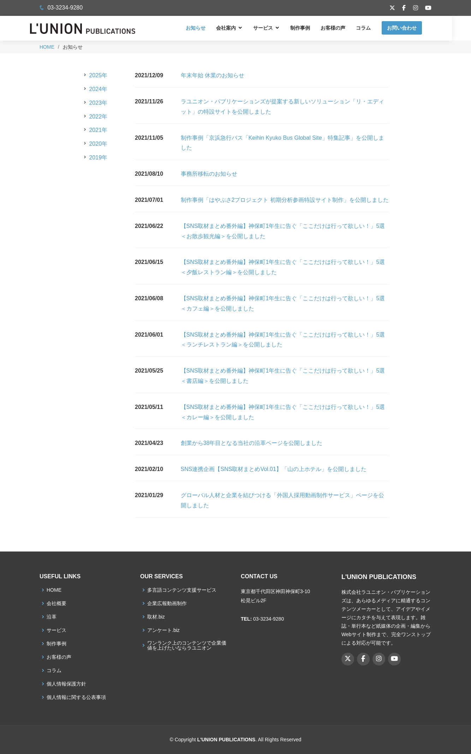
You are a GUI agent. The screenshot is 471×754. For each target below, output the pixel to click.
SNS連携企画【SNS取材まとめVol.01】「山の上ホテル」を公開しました (273, 469)
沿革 (51, 616)
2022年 (98, 117)
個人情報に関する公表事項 (76, 697)
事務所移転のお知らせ (209, 174)
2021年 (98, 130)
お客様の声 (342, 27)
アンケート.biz (163, 630)
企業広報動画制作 (167, 603)
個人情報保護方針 (66, 683)
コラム (372, 27)
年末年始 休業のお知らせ (212, 75)
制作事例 (310, 27)
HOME (47, 47)
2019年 (98, 158)
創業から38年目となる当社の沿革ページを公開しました (252, 443)
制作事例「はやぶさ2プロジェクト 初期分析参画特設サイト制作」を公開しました (285, 200)
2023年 (98, 103)
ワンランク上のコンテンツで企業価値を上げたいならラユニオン (186, 645)
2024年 (98, 89)
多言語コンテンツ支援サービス (181, 589)
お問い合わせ (411, 27)
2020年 (98, 144)
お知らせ (205, 27)
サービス (272, 27)
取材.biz (156, 616)
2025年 (98, 75)
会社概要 (56, 603)
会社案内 (235, 27)
